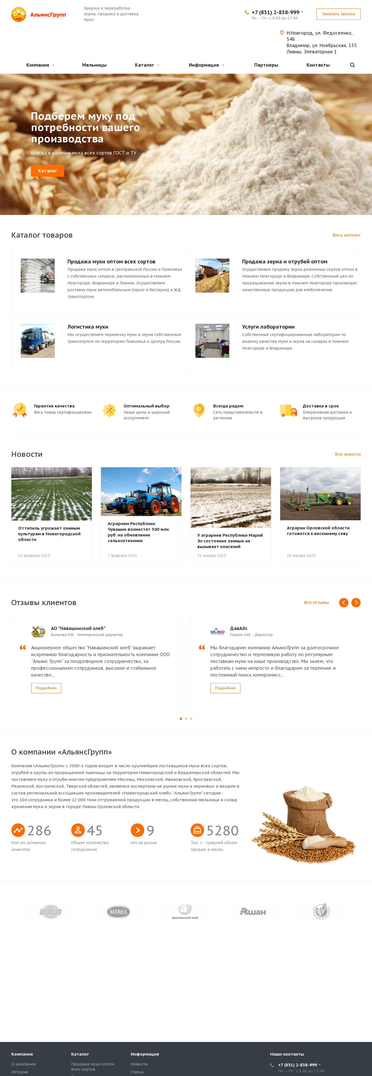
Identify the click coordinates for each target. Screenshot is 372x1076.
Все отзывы (316, 602)
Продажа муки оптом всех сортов (92, 1067)
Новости (139, 1064)
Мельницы (94, 65)
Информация (206, 65)
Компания (40, 65)
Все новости (348, 454)
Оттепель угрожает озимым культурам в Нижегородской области (49, 533)
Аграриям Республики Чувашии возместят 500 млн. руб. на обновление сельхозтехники (139, 532)
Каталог (147, 65)
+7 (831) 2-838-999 (275, 12)
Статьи (137, 1072)
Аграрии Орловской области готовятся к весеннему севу (318, 530)
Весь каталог (347, 235)
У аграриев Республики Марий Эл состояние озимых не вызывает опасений (230, 540)
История (19, 1072)
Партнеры (266, 65)
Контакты (318, 65)
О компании (23, 1064)
